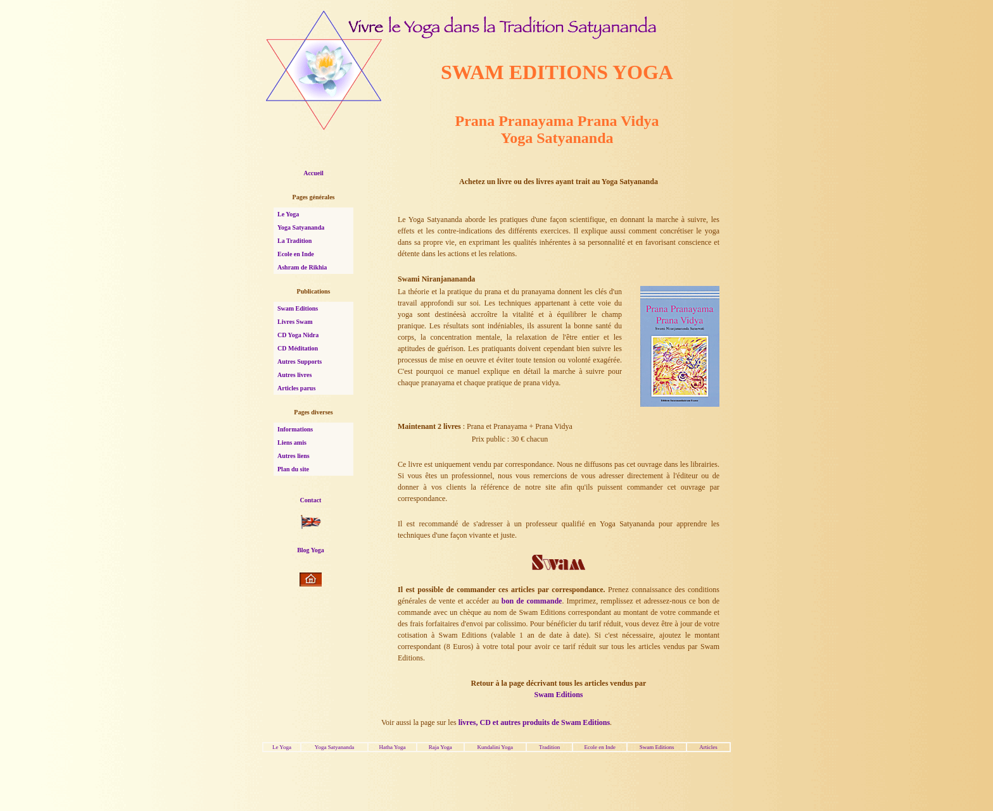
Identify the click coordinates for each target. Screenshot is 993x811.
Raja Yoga (440, 747)
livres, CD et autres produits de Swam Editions (534, 722)
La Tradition (294, 240)
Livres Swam (295, 321)
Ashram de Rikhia (302, 267)
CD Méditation (297, 348)
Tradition (549, 747)
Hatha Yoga (392, 747)
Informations (295, 429)
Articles (708, 747)
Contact (311, 500)
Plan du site (293, 469)
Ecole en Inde (295, 254)
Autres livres (294, 374)
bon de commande (532, 601)
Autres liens (293, 455)
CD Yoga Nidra (298, 334)
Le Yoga (288, 214)
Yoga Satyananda (300, 227)
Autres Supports (299, 361)
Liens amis (292, 442)
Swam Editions (297, 308)
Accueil (313, 173)
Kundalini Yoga (495, 747)
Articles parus (296, 388)
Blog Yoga (310, 550)
